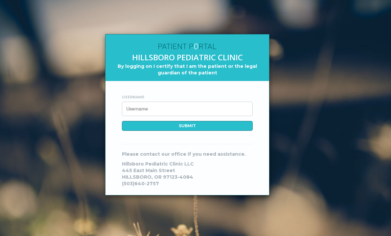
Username (133, 97)
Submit (187, 125)
